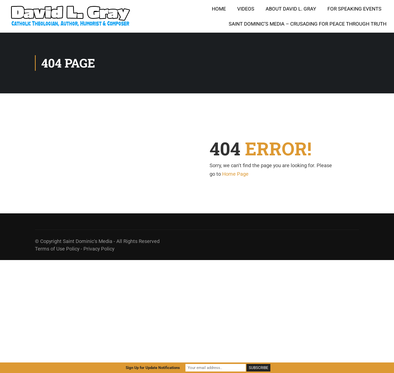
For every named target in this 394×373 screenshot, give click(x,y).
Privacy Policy (98, 249)
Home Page (235, 174)
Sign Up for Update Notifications (153, 367)
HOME (219, 9)
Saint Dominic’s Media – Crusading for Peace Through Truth (307, 24)
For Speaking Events (354, 9)
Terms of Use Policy (57, 249)
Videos (245, 9)
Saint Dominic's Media (87, 241)
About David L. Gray (291, 9)
